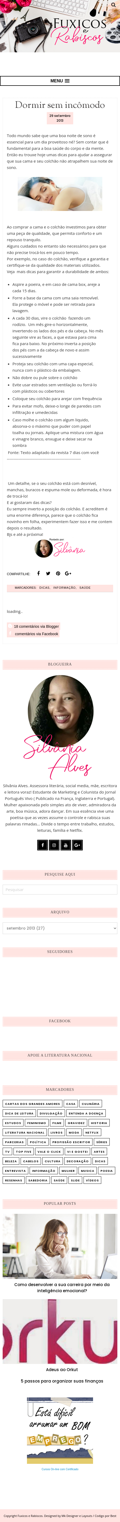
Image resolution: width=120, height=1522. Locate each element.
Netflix (92, 1132)
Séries (101, 1142)
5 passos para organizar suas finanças (62, 1381)
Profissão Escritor (71, 1142)
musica (87, 1171)
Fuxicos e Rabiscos (30, 1516)
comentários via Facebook (33, 633)
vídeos (92, 1180)
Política (38, 1142)
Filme (57, 1123)
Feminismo (36, 1123)
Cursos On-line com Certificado (60, 1469)
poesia (106, 1171)
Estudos (13, 1123)
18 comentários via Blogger (33, 626)
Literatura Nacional (24, 1132)
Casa (71, 1104)
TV (7, 1152)
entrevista (15, 1171)
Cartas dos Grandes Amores (32, 1104)
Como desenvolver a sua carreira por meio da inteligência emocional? (62, 1288)
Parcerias (14, 1142)
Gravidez (76, 1123)
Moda (74, 1132)
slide (75, 1180)
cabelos (31, 1161)
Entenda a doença (86, 1113)
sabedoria (38, 1180)
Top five (23, 1152)
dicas (44, 587)
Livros (56, 1132)
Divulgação (51, 1113)
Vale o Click (49, 1152)
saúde (85, 587)
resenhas (13, 1180)
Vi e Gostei (77, 1152)
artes (99, 1152)
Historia (99, 1123)
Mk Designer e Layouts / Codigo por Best (89, 1516)
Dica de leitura (19, 1113)
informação (64, 587)
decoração (78, 1161)
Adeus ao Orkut (62, 1369)
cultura (53, 1161)
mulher (68, 1171)
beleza (11, 1161)
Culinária (91, 1104)
